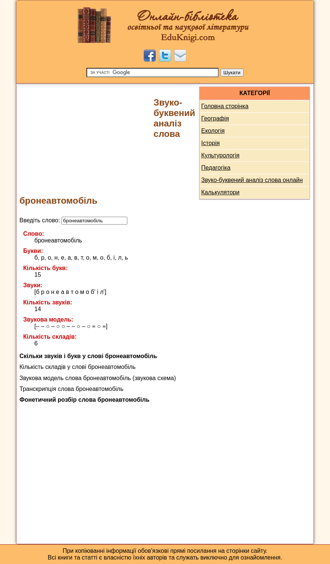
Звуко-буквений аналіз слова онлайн (252, 180)
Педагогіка (215, 167)
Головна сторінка (224, 106)
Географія (215, 118)
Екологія (213, 131)
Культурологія (220, 155)
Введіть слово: (73, 220)
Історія (210, 143)
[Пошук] (152, 72)
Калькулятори (220, 192)
